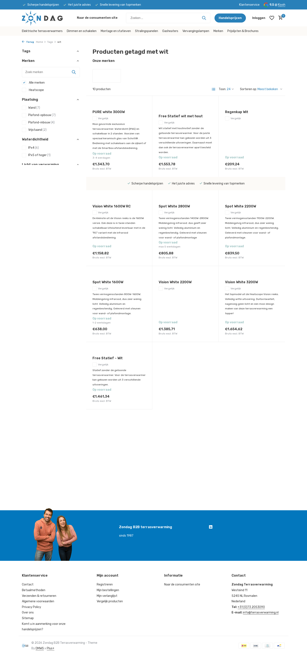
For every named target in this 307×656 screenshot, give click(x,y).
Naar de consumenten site (97, 18)
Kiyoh (281, 5)
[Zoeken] (168, 18)
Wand (31, 108)
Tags (51, 41)
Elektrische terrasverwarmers (42, 31)
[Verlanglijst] (271, 18)
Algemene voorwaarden (38, 601)
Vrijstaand (34, 130)
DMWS (40, 648)
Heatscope (33, 90)
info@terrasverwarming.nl (261, 612)
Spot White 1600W (108, 282)
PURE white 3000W (109, 112)
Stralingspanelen (146, 31)
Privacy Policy (31, 607)
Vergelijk (100, 118)
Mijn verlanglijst (107, 596)
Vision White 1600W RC (112, 206)
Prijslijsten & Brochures (243, 31)
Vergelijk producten (110, 601)
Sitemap (28, 618)
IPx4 (30, 148)
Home (41, 41)
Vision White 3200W (241, 282)
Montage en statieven (116, 31)
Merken (218, 31)
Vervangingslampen (195, 31)
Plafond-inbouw (38, 122)
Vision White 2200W (175, 282)
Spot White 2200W (240, 206)
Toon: (222, 89)
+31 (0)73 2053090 (251, 607)
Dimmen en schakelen (82, 31)
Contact (28, 584)
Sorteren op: (248, 89)
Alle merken (33, 82)
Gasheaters (170, 31)
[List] (214, 89)
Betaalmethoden (33, 590)
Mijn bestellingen (108, 590)
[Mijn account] (258, 18)
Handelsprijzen (230, 18)
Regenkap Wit (236, 112)
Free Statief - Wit (108, 358)
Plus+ (50, 648)
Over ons (28, 612)
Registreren (105, 584)
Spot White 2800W (174, 206)
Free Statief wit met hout (181, 116)
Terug (28, 41)
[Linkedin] (210, 527)
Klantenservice (249, 5)
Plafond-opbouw (39, 115)
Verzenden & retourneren (39, 596)
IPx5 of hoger (36, 155)
